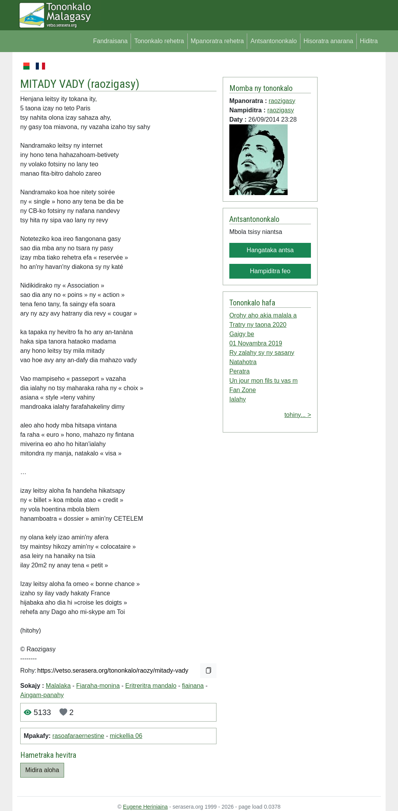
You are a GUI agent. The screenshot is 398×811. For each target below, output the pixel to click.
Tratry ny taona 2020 (257, 324)
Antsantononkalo (273, 41)
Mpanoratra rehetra (217, 41)
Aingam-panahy (42, 695)
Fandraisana (110, 41)
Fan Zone (242, 390)
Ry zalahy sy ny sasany (261, 352)
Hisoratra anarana (328, 41)
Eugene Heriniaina (145, 807)
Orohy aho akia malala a (263, 315)
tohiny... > (298, 415)
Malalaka (58, 685)
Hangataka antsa (270, 250)
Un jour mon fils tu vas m (263, 380)
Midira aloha (42, 770)
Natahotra (243, 362)
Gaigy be (241, 334)
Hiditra (369, 41)
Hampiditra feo (270, 271)
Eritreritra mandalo (150, 685)
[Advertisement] (349, 178)
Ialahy (237, 399)
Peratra (239, 371)
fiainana (193, 685)
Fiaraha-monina (98, 685)
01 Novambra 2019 (255, 343)
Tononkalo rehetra (159, 41)
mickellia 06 (126, 736)
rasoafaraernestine (78, 736)
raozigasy (113, 84)
